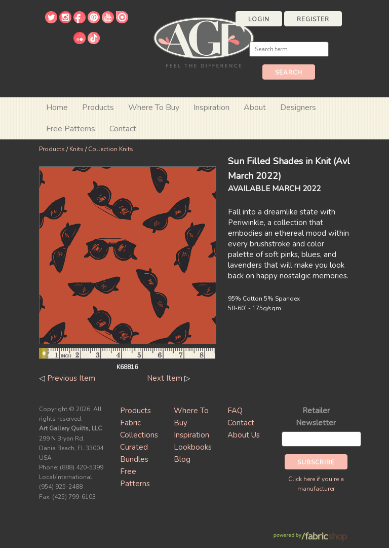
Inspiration (211, 107)
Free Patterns (70, 128)
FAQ (235, 411)
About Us (243, 435)
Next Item (164, 378)
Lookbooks (193, 447)
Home (57, 107)
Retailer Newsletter (316, 417)
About (255, 107)
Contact (122, 128)
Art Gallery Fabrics (203, 41)
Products (52, 149)
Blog (182, 459)
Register (313, 19)
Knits (76, 149)
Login (258, 19)
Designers (298, 107)
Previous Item (71, 378)
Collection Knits (110, 149)
